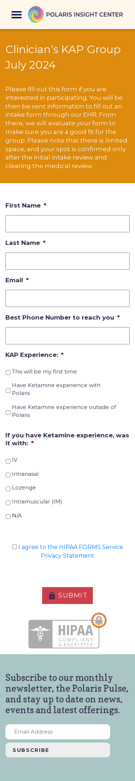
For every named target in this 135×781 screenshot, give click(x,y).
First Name (25, 205)
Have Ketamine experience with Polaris (56, 389)
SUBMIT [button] (68, 595)
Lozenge (24, 487)
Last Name (25, 242)
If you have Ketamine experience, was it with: (67, 439)
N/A (17, 515)
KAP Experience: (34, 354)
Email (17, 280)
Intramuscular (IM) (37, 501)
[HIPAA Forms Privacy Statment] (14, 546)
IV (14, 460)
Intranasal (25, 474)
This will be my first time (44, 371)
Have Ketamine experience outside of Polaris (64, 411)
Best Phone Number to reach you (62, 317)
